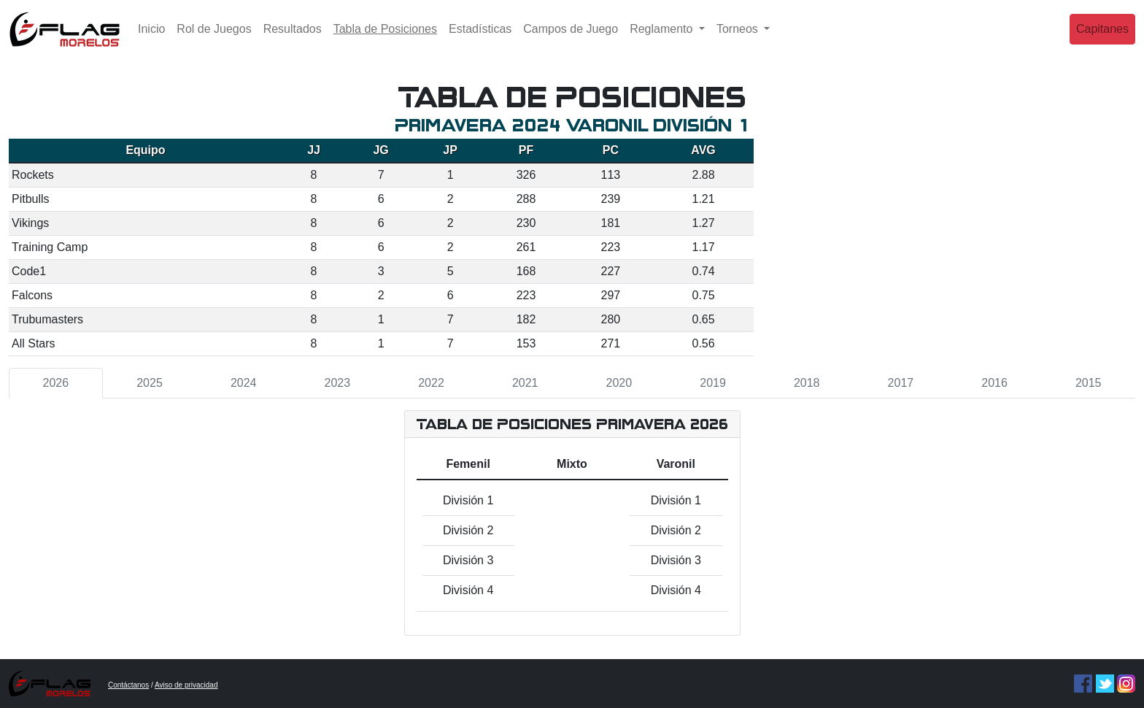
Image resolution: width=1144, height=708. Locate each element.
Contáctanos (128, 685)
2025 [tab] (149, 383)
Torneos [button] (738, 40)
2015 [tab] (1088, 383)
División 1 (468, 500)
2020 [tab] (619, 383)
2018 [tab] (807, 383)
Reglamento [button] (663, 40)
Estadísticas (480, 40)
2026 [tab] (56, 383)
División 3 (468, 560)
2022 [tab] (431, 383)
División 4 (468, 590)
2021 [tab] (525, 383)
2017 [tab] (901, 383)
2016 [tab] (994, 383)
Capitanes (1102, 40)
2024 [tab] (244, 383)
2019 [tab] (713, 383)
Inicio (151, 40)
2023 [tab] (338, 383)
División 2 (468, 530)
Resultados (292, 40)
